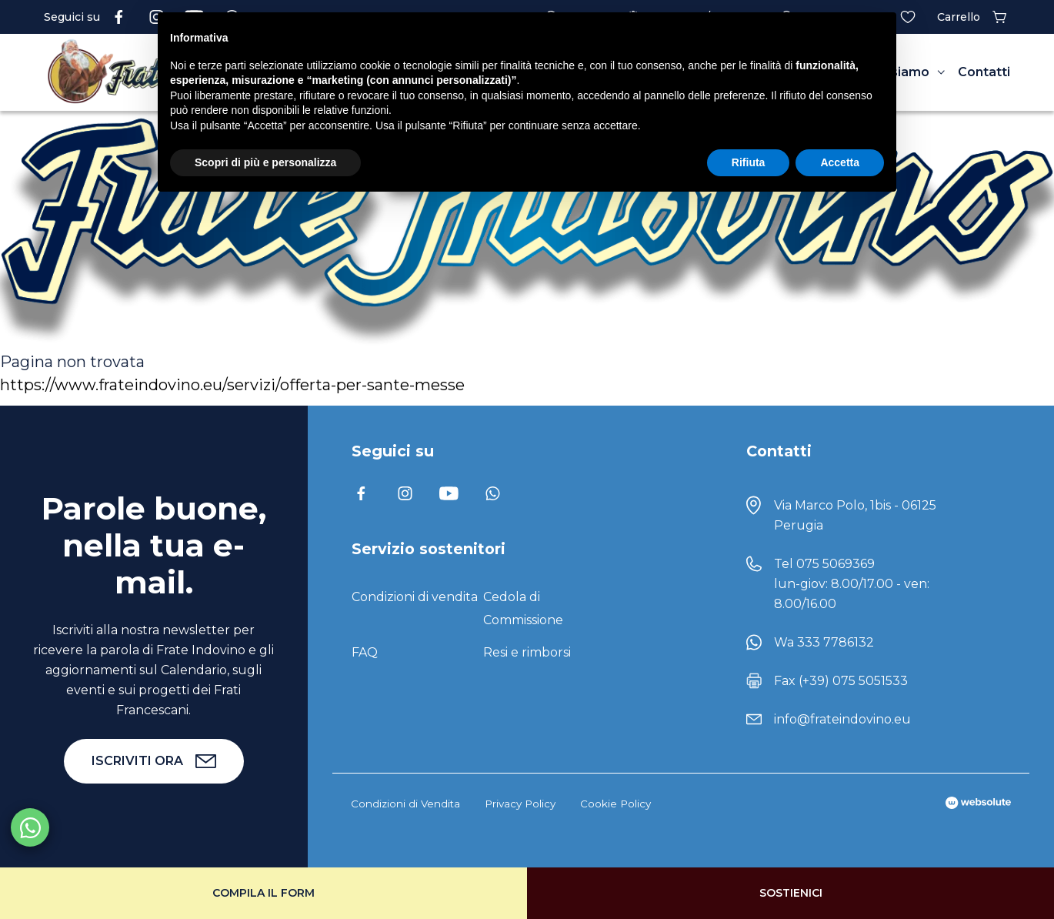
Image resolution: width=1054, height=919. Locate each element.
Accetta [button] (839, 162)
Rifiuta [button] (748, 162)
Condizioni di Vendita (405, 803)
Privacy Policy (520, 803)
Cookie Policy (615, 803)
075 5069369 (835, 563)
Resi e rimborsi (527, 652)
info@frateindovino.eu (842, 719)
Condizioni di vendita (415, 597)
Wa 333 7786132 (824, 642)
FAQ (365, 652)
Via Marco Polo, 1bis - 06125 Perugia (855, 515)
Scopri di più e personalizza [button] (265, 162)
